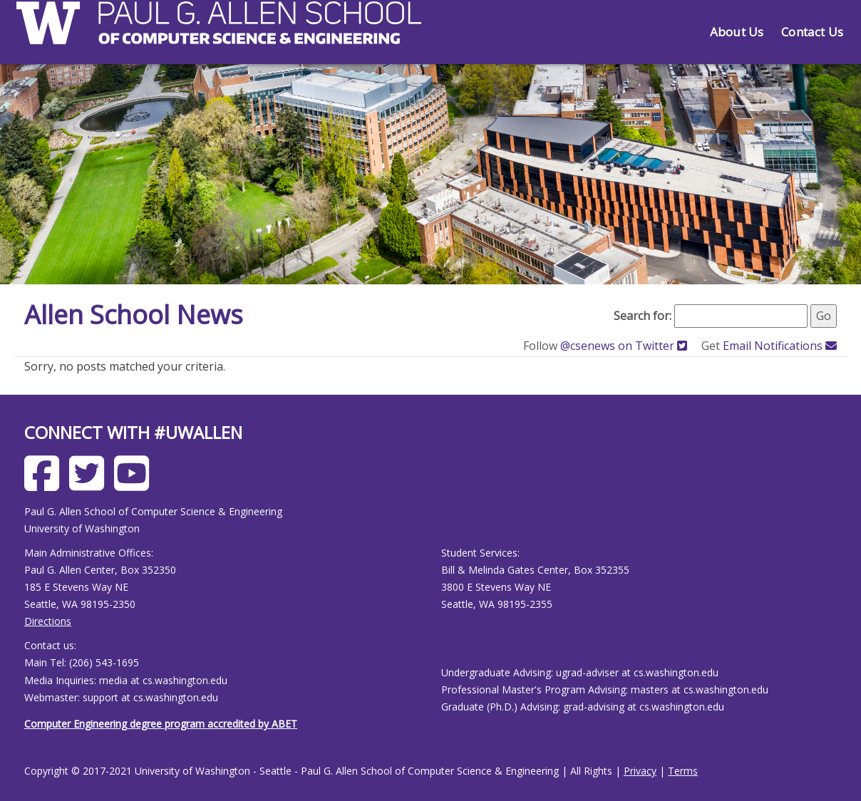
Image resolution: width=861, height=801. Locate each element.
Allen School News (133, 314)
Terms (683, 770)
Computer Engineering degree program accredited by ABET (160, 723)
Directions (47, 621)
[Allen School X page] (90, 484)
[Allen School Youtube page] (135, 484)
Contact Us (812, 32)
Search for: (642, 316)
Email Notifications (780, 345)
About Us (736, 32)
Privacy (640, 770)
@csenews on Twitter (625, 345)
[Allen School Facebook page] (45, 484)
